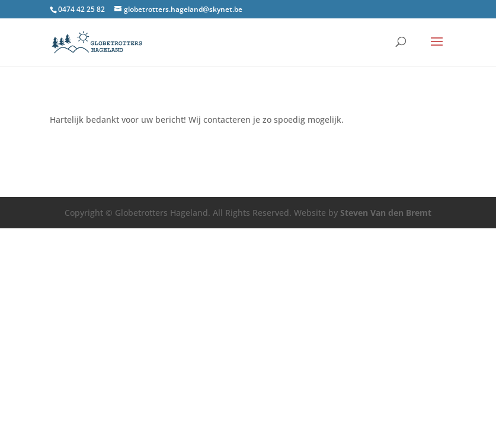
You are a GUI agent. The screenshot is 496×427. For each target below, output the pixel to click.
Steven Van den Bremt (385, 212)
